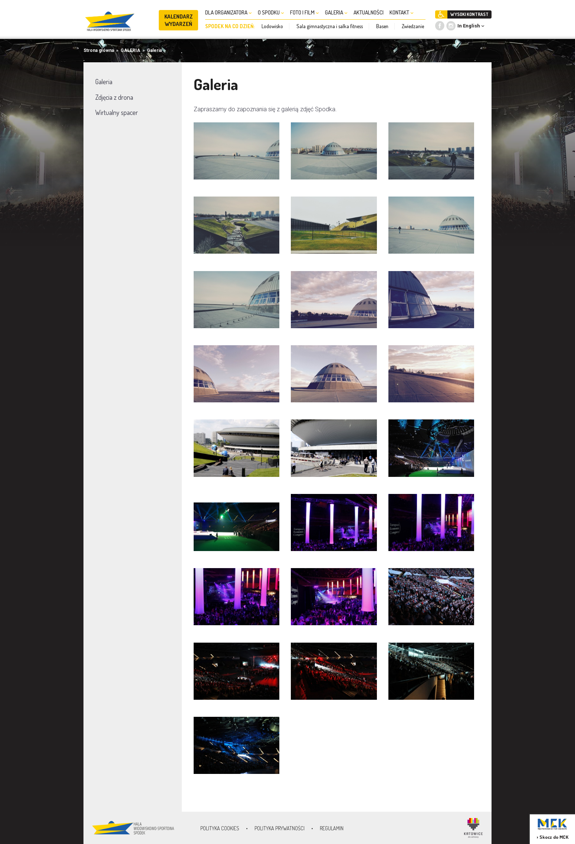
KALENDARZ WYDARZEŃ (178, 20)
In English (468, 26)
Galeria (154, 50)
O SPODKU (271, 12)
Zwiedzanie (413, 26)
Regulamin (332, 828)
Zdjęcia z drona (114, 97)
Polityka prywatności (279, 828)
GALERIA (336, 12)
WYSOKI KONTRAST (469, 14)
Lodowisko (272, 26)
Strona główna (98, 50)
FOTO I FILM (304, 12)
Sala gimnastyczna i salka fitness (329, 26)
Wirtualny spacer (116, 112)
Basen (382, 26)
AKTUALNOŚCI (369, 12)
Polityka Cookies (219, 828)
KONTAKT (402, 12)
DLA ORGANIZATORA (228, 12)
